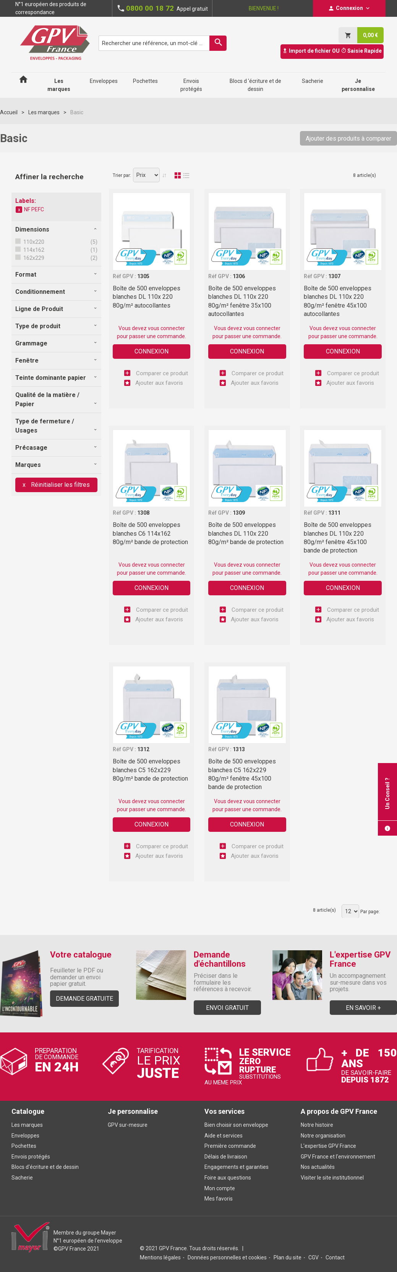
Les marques (44, 112)
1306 (239, 276)
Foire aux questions (227, 1178)
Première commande (230, 1146)
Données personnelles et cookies (227, 1257)
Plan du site (287, 1257)
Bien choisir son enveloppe (236, 1125)
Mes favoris (218, 1199)
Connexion (151, 351)
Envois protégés (30, 1157)
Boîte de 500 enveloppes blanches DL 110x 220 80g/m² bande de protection (246, 533)
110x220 (33, 242)
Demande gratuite (84, 998)
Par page (369, 911)
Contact (335, 1257)
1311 (334, 513)
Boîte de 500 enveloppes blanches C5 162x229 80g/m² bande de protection (150, 770)
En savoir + (363, 1007)
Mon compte (219, 1188)
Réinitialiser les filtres (59, 484)
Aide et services (223, 1136)
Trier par (121, 175)
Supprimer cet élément (19, 210)
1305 (143, 276)
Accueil (9, 112)
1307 (334, 276)
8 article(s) (364, 175)
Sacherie (22, 1178)
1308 (143, 513)
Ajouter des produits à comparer (348, 138)
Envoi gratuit (227, 1007)
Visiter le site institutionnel (332, 1178)
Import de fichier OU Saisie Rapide (332, 51)
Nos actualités (318, 1167)
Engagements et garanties (236, 1167)
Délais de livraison (226, 1157)
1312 (143, 749)
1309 (239, 513)
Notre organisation (323, 1136)
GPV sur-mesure (127, 1125)
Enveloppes (25, 1136)
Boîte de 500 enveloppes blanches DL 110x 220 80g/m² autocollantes (146, 297)
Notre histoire (317, 1125)
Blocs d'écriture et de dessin (45, 1167)
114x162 (33, 250)
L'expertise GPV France (328, 1146)
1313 (239, 749)
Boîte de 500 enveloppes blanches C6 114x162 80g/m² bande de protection (150, 533)
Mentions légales (160, 1257)
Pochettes (23, 1146)
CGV (313, 1257)
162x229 (33, 258)
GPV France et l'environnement (338, 1157)
